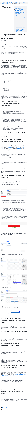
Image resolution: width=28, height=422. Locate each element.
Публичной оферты (11, 377)
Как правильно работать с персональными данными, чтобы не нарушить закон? (20, 12)
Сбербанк (12, 151)
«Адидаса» (17, 149)
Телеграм (3, 409)
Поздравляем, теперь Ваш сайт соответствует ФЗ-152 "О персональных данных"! (20, 30)
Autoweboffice (5, 413)
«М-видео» (19, 148)
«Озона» (21, 149)
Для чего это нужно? (18, 8)
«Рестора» (13, 149)
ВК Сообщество (4, 407)
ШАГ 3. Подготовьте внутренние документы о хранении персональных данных (20, 22)
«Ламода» (10, 147)
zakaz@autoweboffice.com (6, 405)
